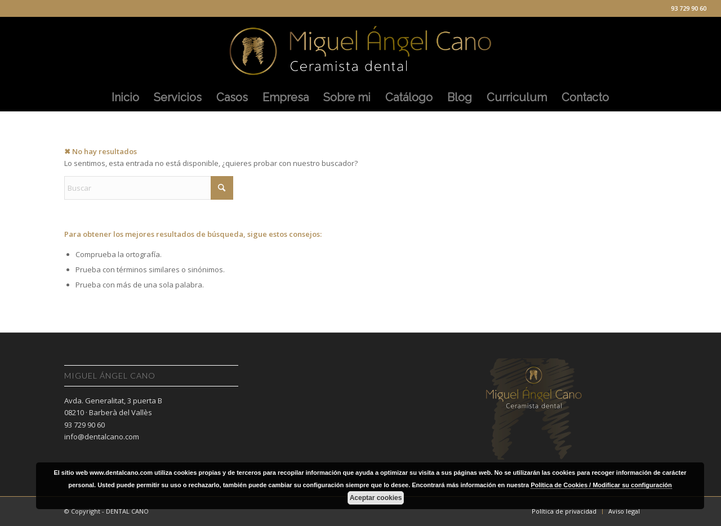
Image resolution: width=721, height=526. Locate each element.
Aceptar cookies (376, 498)
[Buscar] (148, 188)
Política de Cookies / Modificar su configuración (601, 485)
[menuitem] (125, 97)
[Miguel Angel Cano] (360, 50)
